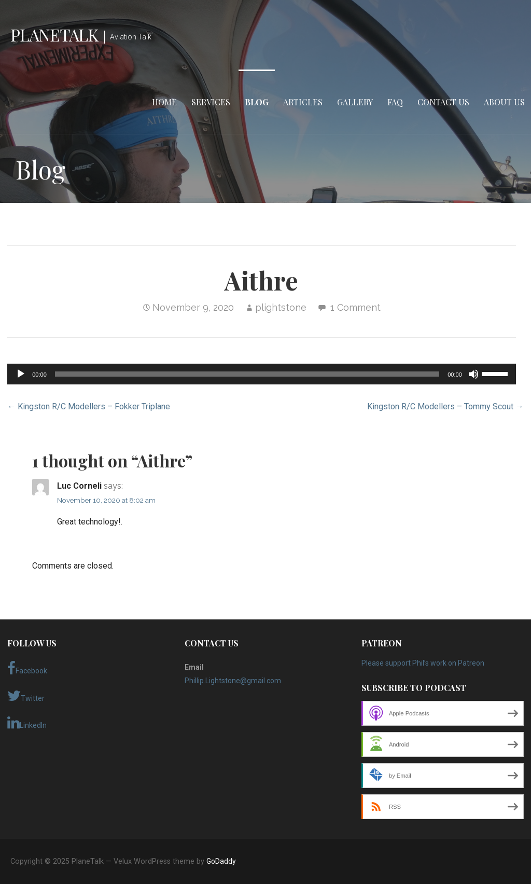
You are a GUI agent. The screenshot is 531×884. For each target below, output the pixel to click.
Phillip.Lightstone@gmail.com (233, 680)
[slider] (247, 374)
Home (164, 101)
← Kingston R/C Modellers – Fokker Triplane (88, 406)
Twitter (26, 695)
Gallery (355, 101)
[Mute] (473, 374)
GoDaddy (221, 861)
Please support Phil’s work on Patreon (422, 663)
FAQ (395, 101)
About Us (504, 101)
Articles (303, 101)
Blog (257, 101)
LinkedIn (27, 722)
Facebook (27, 668)
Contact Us (443, 101)
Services (210, 101)
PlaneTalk (54, 34)
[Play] (21, 374)
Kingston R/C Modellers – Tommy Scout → (445, 406)
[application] (261, 374)
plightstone (280, 307)
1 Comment (355, 307)
